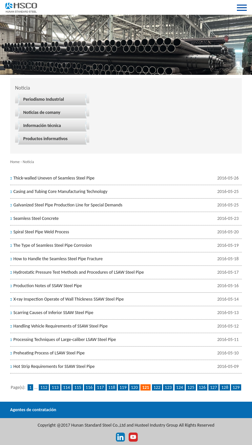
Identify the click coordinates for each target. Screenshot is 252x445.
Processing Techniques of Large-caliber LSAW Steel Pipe (64, 339)
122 (157, 387)
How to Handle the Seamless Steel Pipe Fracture (58, 259)
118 (111, 387)
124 (179, 387)
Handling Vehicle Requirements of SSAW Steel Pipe (60, 326)
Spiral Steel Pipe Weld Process (41, 232)
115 (77, 387)
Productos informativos (45, 138)
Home (15, 161)
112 (43, 387)
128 (224, 387)
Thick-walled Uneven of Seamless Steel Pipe (53, 178)
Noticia (28, 161)
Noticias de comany (41, 112)
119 (122, 387)
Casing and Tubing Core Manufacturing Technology (60, 191)
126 (202, 387)
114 (66, 387)
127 (213, 387)
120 (134, 387)
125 (190, 387)
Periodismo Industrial (43, 99)
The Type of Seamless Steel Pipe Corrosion (52, 245)
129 (236, 387)
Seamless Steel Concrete (36, 218)
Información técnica (42, 125)
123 (168, 387)
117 (100, 387)
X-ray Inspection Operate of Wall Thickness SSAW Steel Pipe (68, 299)
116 (89, 387)
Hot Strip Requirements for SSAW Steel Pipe (54, 366)
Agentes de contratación (33, 410)
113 (55, 387)
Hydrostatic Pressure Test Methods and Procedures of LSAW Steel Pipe (78, 272)
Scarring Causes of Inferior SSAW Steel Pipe (53, 312)
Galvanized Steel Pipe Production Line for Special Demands (67, 205)
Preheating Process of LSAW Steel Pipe (49, 353)
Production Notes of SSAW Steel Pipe (47, 285)
